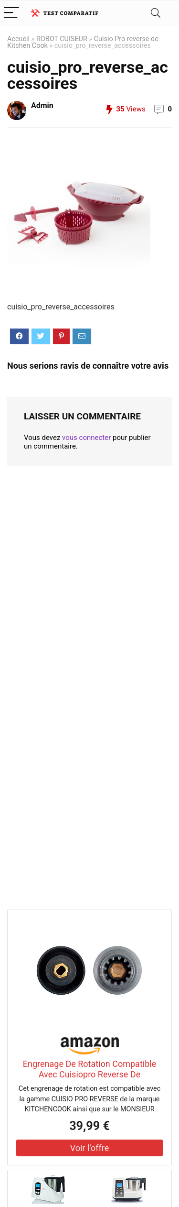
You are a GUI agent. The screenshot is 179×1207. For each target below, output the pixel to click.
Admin (42, 105)
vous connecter (86, 437)
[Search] (155, 13)
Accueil (18, 39)
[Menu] (11, 13)
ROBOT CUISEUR (61, 39)
